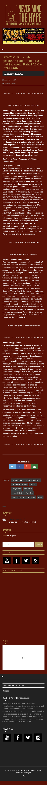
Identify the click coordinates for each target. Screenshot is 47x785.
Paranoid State (17, 493)
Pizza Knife (29, 493)
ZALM (40, 497)
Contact (6, 691)
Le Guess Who (17, 480)
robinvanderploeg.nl (23, 773)
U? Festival (31, 497)
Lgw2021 (33, 484)
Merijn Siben (17, 489)
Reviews (18, 74)
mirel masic (28, 489)
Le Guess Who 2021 (32, 480)
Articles (9, 74)
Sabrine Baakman (18, 497)
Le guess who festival (20, 484)
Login (5, 536)
